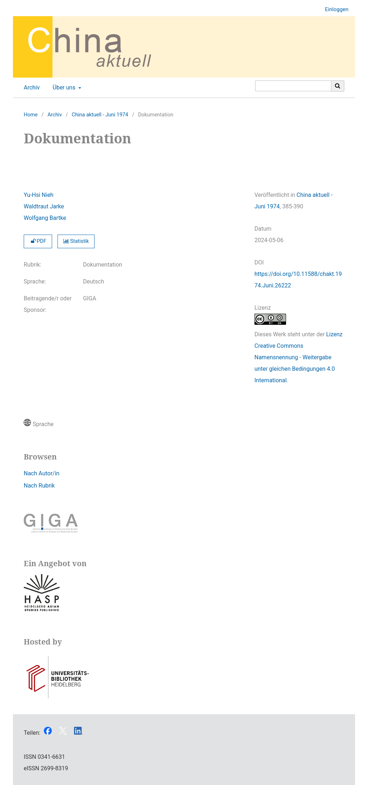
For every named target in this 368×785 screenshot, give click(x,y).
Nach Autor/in (41, 473)
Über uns (63, 87)
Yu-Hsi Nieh (39, 194)
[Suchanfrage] (293, 85)
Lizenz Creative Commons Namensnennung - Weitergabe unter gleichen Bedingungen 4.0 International (298, 357)
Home (31, 115)
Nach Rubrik (39, 485)
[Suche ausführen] (337, 85)
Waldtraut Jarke (44, 206)
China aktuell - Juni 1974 (100, 115)
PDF (37, 241)
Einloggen (333, 9)
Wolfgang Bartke (45, 217)
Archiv (30, 87)
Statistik (76, 241)
